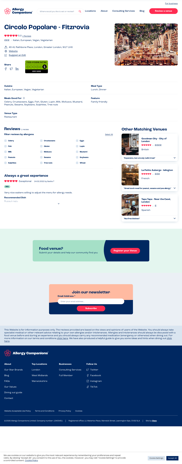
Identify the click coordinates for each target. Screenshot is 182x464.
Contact (8, 398)
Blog (142, 11)
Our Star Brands (13, 370)
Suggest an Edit (17, 55)
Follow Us (91, 364)
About (104, 11)
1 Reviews (26, 36)
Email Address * (66, 296)
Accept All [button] (172, 458)
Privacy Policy (65, 411)
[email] (91, 301)
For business (171, 4)
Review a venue (163, 11)
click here (62, 338)
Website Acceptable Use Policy (17, 411)
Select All (109, 134)
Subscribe (91, 308)
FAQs (7, 381)
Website (13, 51)
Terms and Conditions (44, 411)
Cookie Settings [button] (156, 458)
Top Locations (39, 364)
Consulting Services (123, 11)
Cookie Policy (31, 461)
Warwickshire (39, 381)
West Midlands (40, 375)
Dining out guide (13, 393)
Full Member (66, 375)
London (36, 370)
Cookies (78, 411)
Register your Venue (125, 251)
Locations (90, 11)
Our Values (10, 387)
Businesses (65, 364)
